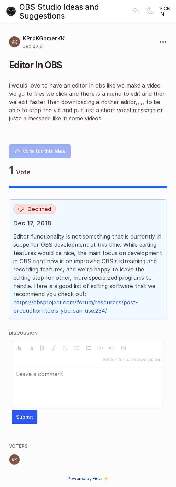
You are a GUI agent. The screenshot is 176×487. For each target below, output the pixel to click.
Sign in (165, 11)
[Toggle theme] (150, 11)
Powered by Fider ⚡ (88, 478)
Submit (24, 417)
